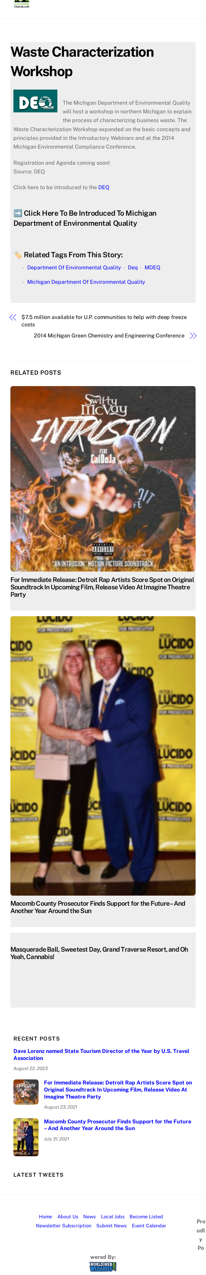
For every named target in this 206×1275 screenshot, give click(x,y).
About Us (67, 1216)
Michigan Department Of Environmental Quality (86, 282)
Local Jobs (112, 1216)
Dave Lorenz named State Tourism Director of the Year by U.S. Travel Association (101, 1054)
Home (45, 1216)
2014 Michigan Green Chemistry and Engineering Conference (109, 335)
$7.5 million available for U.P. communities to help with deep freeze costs (104, 321)
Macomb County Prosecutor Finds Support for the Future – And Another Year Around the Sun (117, 1125)
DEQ (103, 187)
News (89, 1216)
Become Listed (146, 1216)
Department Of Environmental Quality (74, 267)
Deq (133, 267)
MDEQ (152, 267)
